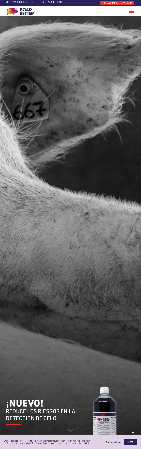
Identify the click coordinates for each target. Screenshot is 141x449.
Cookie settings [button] (113, 442)
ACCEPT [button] (130, 442)
